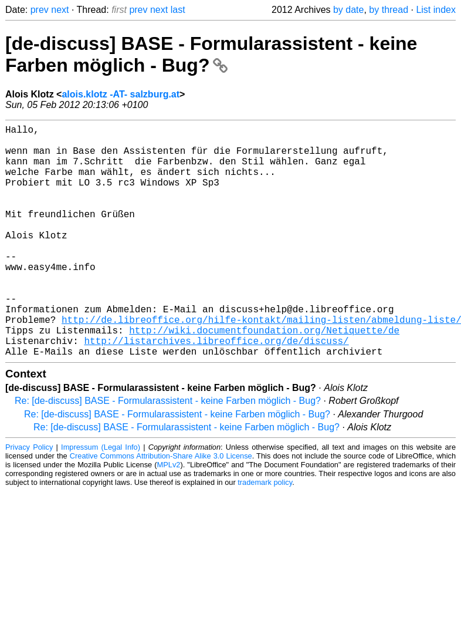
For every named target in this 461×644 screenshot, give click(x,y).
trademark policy (265, 534)
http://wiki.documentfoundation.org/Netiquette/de (264, 376)
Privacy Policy (29, 498)
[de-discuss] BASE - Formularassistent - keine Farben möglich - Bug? (211, 54)
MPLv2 (169, 516)
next (60, 10)
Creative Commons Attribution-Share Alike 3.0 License (161, 507)
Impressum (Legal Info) (100, 498)
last (178, 10)
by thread (388, 10)
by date (348, 10)
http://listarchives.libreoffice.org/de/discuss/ (216, 389)
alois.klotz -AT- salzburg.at (120, 94)
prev (39, 10)
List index (436, 10)
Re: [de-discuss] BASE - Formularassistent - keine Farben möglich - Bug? (168, 452)
